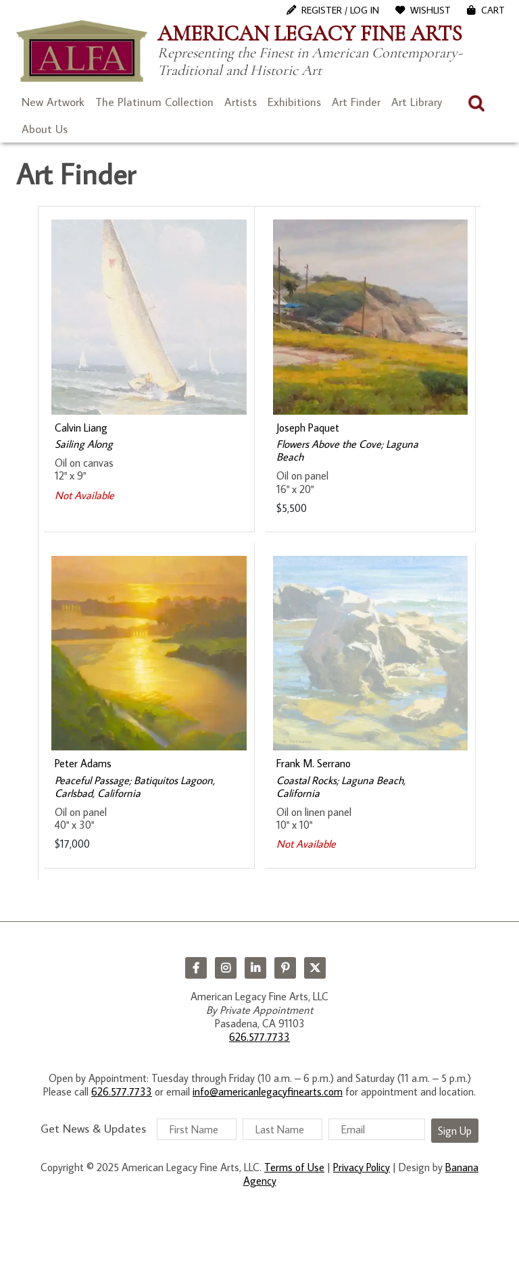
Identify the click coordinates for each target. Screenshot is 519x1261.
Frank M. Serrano (313, 763)
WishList (430, 10)
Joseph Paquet (307, 427)
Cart (493, 10)
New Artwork (53, 102)
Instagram (226, 968)
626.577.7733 (259, 1037)
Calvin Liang (81, 427)
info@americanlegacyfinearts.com (268, 1091)
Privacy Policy (361, 1167)
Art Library (416, 102)
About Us (45, 129)
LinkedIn (255, 968)
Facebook (196, 968)
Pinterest (285, 968)
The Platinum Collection (154, 102)
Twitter (315, 968)
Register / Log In (340, 10)
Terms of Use (294, 1167)
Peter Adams (83, 763)
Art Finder (356, 102)
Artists (240, 102)
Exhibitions (294, 102)
